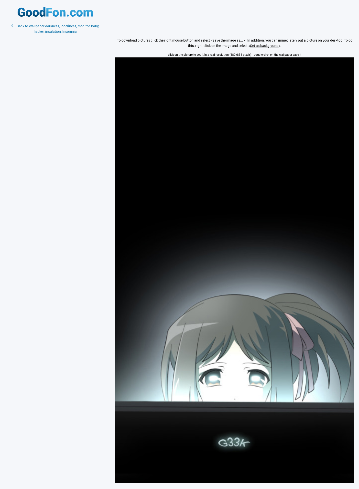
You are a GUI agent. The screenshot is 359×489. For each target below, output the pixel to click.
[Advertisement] (55, 92)
